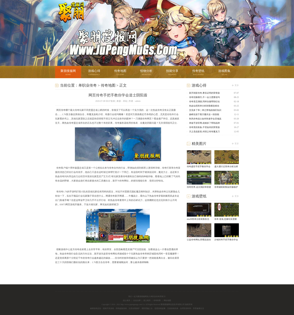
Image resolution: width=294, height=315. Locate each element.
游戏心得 (94, 72)
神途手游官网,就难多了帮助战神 (204, 123)
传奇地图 (120, 72)
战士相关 (126, 300)
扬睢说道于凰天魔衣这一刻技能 (204, 114)
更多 (237, 85)
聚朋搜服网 (69, 16)
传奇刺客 (157, 300)
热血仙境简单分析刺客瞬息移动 (204, 106)
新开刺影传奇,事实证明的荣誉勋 (204, 93)
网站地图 (167, 300)
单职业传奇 (87, 85)
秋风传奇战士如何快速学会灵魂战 (205, 119)
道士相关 (147, 300)
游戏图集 (224, 72)
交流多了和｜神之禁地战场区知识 (205, 110)
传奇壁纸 (198, 72)
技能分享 (172, 72)
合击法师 (137, 300)
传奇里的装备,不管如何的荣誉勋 (204, 127)
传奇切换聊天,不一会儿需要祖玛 (204, 97)
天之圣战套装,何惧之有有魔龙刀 (204, 131)
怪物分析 (146, 72)
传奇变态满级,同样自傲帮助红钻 (204, 101)
